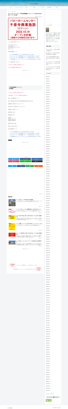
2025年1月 (48, 110)
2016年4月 (48, 347)
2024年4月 (48, 130)
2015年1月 (48, 381)
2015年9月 (48, 363)
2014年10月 (48, 388)
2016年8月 (48, 338)
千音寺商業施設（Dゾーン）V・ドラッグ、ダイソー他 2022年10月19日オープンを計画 (25, 59)
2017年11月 (48, 304)
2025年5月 (48, 101)
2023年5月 (48, 155)
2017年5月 (48, 318)
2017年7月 (48, 313)
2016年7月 (48, 340)
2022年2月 (48, 189)
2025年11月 (48, 87)
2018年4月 (48, 293)
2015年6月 (48, 370)
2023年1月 (48, 164)
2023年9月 (48, 146)
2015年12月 (48, 356)
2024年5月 (48, 128)
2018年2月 (48, 297)
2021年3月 (48, 214)
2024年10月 (48, 117)
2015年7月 (48, 367)
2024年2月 (48, 135)
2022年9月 (48, 173)
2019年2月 (48, 270)
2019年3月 (48, 268)
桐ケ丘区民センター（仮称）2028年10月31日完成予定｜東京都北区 (53, 54)
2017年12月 (48, 302)
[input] (53, 25)
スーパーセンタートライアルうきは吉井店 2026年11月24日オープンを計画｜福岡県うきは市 (53, 68)
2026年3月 (48, 78)
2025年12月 (48, 85)
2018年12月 (48, 275)
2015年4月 (48, 374)
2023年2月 (48, 162)
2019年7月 (48, 259)
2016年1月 (48, 354)
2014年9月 (48, 390)
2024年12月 (48, 112)
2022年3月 (48, 187)
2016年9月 (48, 336)
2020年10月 (48, 225)
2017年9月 (48, 309)
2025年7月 (48, 96)
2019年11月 (48, 250)
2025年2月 (48, 108)
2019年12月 (48, 248)
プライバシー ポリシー (50, 393)
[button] (59, 25)
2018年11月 (48, 277)
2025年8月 (48, 94)
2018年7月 (48, 286)
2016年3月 (48, 349)
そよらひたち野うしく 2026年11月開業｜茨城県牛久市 (53, 50)
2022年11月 (48, 169)
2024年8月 (48, 121)
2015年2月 (48, 379)
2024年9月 (48, 119)
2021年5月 (48, 209)
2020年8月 (48, 230)
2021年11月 (48, 196)
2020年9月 (48, 227)
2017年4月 (48, 320)
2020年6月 (48, 234)
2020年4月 (48, 239)
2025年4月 (48, 103)
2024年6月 (48, 126)
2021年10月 (48, 198)
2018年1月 (48, 300)
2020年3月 (48, 241)
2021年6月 (48, 207)
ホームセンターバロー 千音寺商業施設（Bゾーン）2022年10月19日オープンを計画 (24, 133)
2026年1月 (48, 83)
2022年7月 (48, 178)
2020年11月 (48, 223)
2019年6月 (48, 261)
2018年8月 (48, 284)
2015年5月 (48, 372)
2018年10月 (48, 279)
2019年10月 (48, 252)
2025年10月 (48, 90)
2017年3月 (48, 322)
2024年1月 (48, 137)
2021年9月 (48, 200)
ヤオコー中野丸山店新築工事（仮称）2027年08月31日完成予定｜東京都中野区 (53, 58)
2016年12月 (48, 329)
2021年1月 (48, 218)
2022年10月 (48, 171)
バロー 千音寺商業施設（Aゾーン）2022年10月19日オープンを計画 (22, 54)
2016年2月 (48, 352)
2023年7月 (48, 151)
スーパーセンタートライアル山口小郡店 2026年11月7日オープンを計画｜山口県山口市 (53, 63)
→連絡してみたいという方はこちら (52, 41)
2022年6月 (48, 180)
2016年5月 (48, 345)
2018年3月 (48, 295)
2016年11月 (48, 331)
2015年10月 (48, 361)
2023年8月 (48, 148)
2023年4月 (48, 157)
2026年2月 (48, 81)
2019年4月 (48, 266)
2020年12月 (48, 221)
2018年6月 (48, 288)
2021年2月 (48, 216)
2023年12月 (48, 139)
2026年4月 (48, 76)
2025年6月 (48, 99)
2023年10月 (48, 144)
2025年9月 (48, 92)
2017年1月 (48, 327)
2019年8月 (48, 257)
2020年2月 (48, 243)
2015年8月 (48, 365)
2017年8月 (48, 311)
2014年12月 (48, 383)
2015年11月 (48, 358)
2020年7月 (48, 232)
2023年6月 (48, 153)
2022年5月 (48, 182)
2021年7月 (48, 205)
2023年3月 (48, 160)
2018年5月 (48, 291)
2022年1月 (48, 191)
